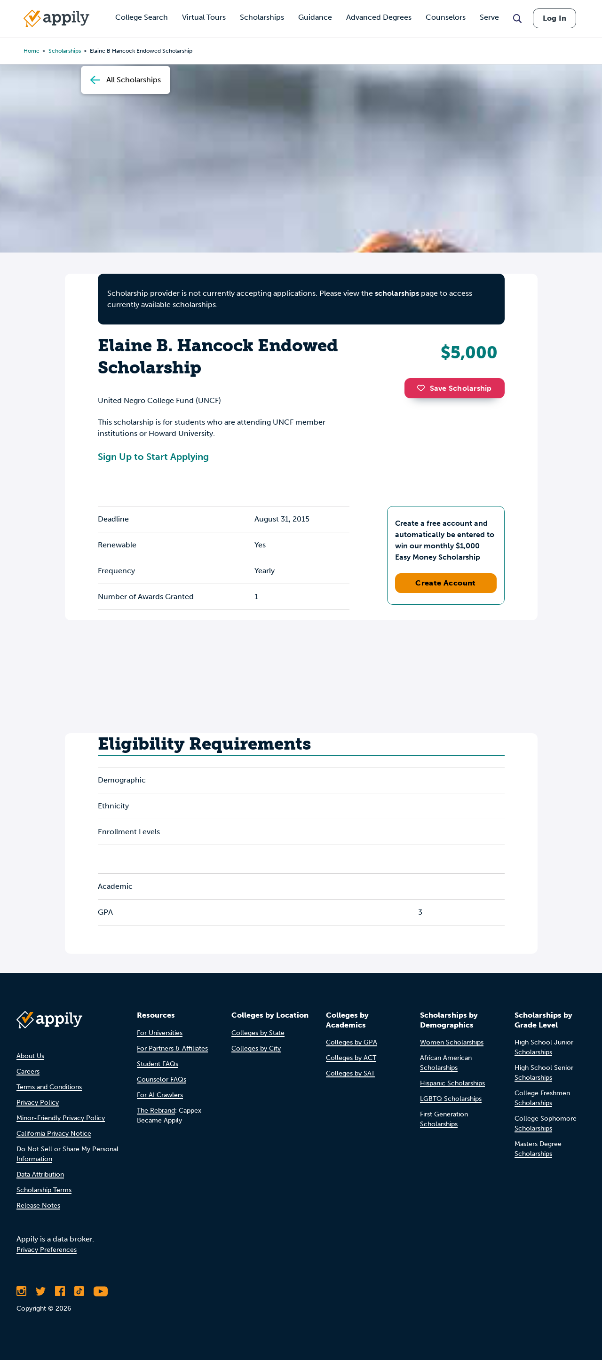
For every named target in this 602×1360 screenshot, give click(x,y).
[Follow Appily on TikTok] (79, 1291)
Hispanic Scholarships (452, 1083)
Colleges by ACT (351, 1058)
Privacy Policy (37, 1103)
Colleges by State (258, 1033)
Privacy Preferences (46, 1250)
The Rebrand (156, 1111)
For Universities (159, 1033)
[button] (423, 388)
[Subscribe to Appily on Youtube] (101, 1291)
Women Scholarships (451, 1042)
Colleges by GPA (351, 1042)
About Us (30, 1056)
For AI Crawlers (160, 1095)
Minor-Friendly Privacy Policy (60, 1118)
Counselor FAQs (161, 1079)
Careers (28, 1071)
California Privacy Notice (53, 1134)
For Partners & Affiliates (172, 1048)
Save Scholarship (454, 388)
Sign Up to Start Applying (153, 456)
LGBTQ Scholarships (451, 1099)
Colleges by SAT (350, 1073)
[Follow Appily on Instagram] (21, 1291)
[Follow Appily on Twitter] (41, 1291)
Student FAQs (157, 1064)
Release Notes (38, 1206)
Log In (554, 18)
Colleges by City (256, 1048)
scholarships (397, 293)
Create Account (445, 582)
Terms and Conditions (49, 1087)
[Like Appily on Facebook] (60, 1291)
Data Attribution (40, 1174)
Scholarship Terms (43, 1190)
